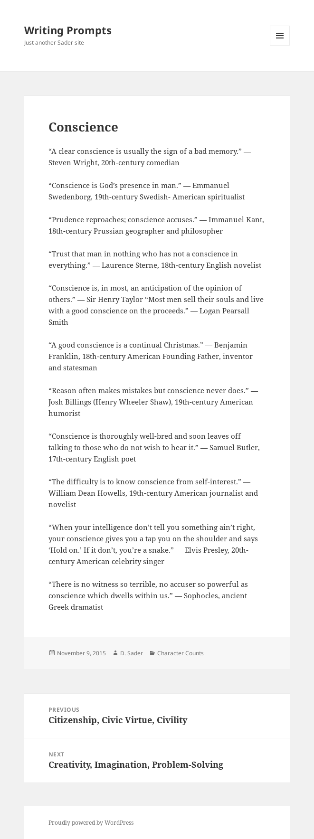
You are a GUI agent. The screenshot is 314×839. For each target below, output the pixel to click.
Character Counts (180, 653)
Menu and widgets (280, 45)
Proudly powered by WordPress (90, 823)
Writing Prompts (68, 30)
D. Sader (131, 653)
